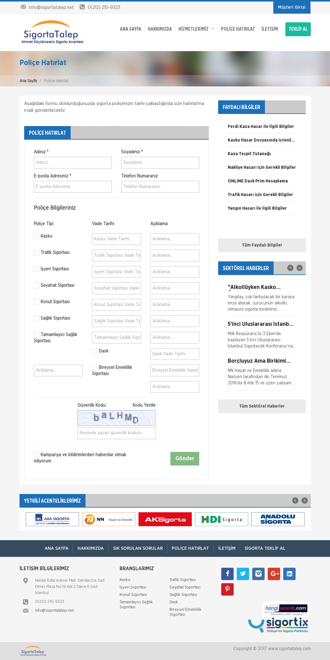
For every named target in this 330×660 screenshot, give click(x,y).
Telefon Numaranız (139, 176)
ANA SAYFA (130, 28)
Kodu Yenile (144, 405)
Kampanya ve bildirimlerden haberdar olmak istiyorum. (80, 457)
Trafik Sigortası (51, 253)
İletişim (269, 28)
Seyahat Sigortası (54, 285)
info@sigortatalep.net (54, 611)
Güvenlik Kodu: (116, 405)
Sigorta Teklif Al (266, 548)
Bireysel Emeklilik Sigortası (112, 370)
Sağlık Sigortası (52, 318)
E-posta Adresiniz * (52, 176)
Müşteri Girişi (292, 7)
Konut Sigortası (52, 302)
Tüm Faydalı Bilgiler (262, 245)
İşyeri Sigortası (51, 269)
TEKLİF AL (298, 28)
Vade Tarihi (103, 224)
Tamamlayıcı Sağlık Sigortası (55, 337)
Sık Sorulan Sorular (137, 548)
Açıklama (159, 224)
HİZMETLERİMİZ (196, 28)
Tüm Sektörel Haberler (262, 406)
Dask (100, 351)
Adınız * (41, 152)
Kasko (43, 236)
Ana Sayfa (28, 81)
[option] (262, 128)
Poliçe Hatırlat (238, 28)
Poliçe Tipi (43, 224)
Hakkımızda (159, 28)
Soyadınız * (132, 152)
